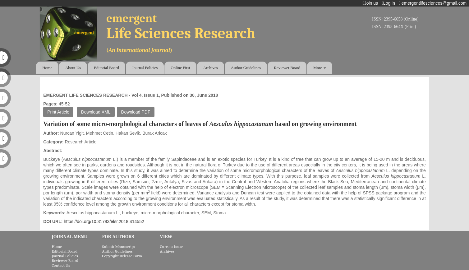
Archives (210, 67)
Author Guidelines (246, 67)
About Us (73, 67)
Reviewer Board (287, 67)
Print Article (58, 111)
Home (47, 67)
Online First (180, 67)
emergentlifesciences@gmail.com (434, 3)
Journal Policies (145, 67)
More (319, 67)
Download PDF (135, 111)
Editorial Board (106, 67)
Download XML (96, 111)
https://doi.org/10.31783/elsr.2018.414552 (104, 221)
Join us (371, 3)
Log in (390, 3)
